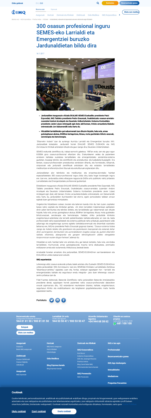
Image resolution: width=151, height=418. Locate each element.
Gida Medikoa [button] (53, 358)
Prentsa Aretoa (37, 19)
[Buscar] (98, 3)
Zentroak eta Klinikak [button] (86, 343)
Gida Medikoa (93, 15)
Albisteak (45, 19)
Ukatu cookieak (19, 411)
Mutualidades (114, 370)
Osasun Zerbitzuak (23, 359)
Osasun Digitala (22, 362)
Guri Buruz (81, 353)
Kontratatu (112, 3)
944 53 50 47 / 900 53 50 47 (68, 321)
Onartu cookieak (64, 411)
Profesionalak (121, 349)
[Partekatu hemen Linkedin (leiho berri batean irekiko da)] (57, 300)
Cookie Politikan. (129, 404)
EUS (41, 3)
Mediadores (121, 376)
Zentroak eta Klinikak (65, 15)
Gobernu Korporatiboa (85, 356)
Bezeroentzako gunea (129, 3)
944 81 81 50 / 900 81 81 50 (32, 321)
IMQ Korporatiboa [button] (85, 350)
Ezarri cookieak (39, 411)
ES (37, 3)
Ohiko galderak (17, 3)
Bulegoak (24, 327)
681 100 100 (125, 323)
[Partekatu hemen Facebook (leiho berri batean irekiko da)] (63, 300)
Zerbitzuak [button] (21, 356)
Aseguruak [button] (21, 343)
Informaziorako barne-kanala (87, 367)
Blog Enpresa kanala (56, 365)
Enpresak (54, 9)
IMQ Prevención (84, 373)
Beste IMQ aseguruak (24, 349)
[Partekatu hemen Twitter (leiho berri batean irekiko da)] (51, 300)
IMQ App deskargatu (121, 363)
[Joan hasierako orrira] (24, 12)
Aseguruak (40, 15)
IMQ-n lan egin (114, 343)
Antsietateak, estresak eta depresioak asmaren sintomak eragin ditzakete (71, 19)
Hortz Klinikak (52, 349)
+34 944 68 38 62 (98, 321)
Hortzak (50, 15)
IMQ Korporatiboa (109, 15)
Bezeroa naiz (40, 9)
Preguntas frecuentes (121, 383)
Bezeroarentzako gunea (121, 356)
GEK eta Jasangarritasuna (86, 359)
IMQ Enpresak (21, 375)
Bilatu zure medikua (131, 12)
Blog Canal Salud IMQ (85, 364)
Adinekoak (20, 365)
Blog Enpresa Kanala (54, 369)
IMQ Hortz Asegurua (54, 347)
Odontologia (51, 352)
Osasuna (19, 347)
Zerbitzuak (80, 15)
